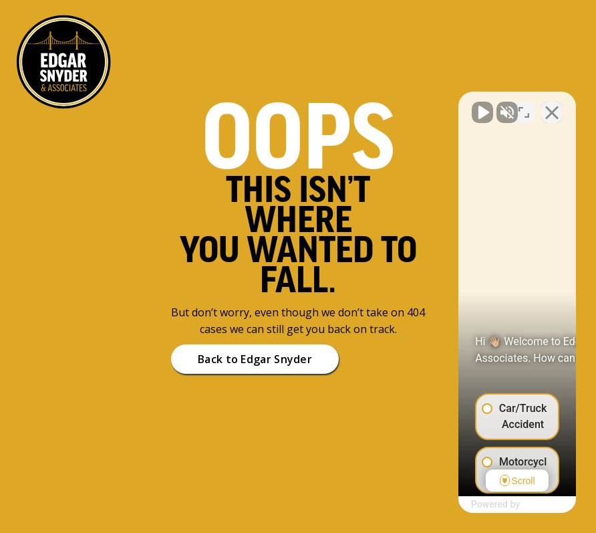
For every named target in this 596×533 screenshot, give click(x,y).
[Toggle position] (524, 105)
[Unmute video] (359, 105)
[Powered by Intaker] (482, 505)
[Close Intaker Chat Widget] (552, 105)
